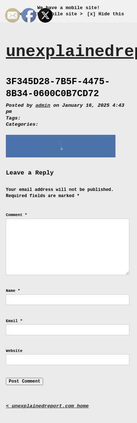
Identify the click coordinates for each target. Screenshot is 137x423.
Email (14, 321)
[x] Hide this (105, 14)
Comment (16, 215)
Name (13, 291)
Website (14, 351)
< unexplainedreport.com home (47, 406)
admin (42, 105)
